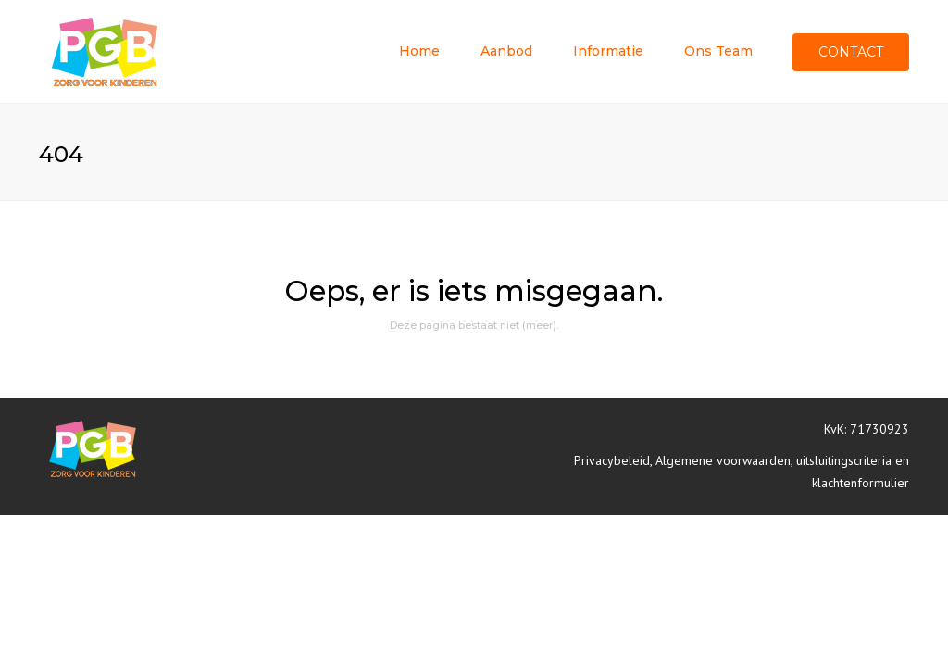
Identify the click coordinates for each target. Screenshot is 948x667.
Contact (850, 52)
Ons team (718, 51)
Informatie (608, 51)
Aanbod (506, 51)
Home (419, 51)
